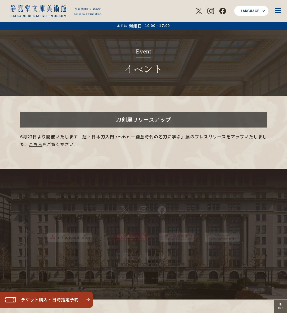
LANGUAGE (250, 10)
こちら (35, 144)
